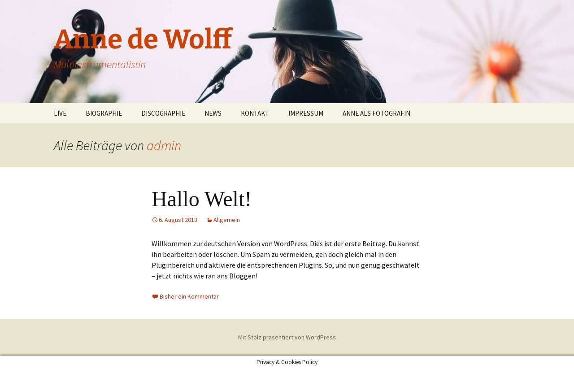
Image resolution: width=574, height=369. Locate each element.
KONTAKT (255, 113)
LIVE (60, 113)
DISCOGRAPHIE (163, 113)
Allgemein (226, 220)
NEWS (213, 113)
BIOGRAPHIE (104, 113)
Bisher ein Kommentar (189, 296)
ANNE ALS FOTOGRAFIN (376, 113)
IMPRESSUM (305, 113)
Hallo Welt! (202, 199)
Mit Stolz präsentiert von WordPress (287, 337)
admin (164, 145)
